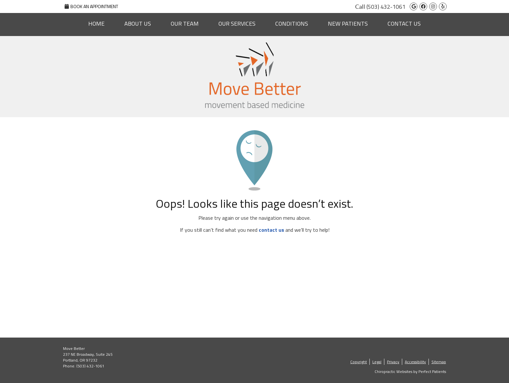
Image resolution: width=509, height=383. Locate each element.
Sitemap (438, 362)
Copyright (358, 362)
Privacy (393, 362)
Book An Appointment (91, 6)
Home (96, 23)
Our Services (236, 23)
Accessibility (415, 362)
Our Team (185, 23)
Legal (376, 362)
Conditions (291, 23)
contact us (271, 230)
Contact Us (404, 23)
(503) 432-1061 (385, 6)
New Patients (348, 23)
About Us (137, 23)
